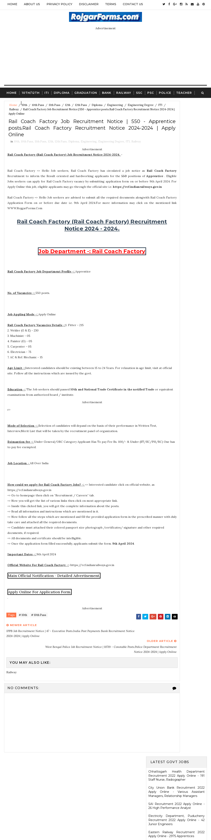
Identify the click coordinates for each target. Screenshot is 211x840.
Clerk (28, 102)
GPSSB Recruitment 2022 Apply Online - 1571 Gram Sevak (176, 203)
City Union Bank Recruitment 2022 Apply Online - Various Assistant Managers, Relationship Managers (176, 136)
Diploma (61, 91)
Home (12, 4)
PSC (150, 91)
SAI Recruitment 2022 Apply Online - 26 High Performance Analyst (176, 150)
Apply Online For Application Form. (40, 618)
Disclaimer (88, 4)
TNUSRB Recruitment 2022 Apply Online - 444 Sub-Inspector (176, 308)
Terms (110, 4)
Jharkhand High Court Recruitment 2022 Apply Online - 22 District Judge (176, 227)
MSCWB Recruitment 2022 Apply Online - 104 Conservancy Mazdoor (176, 191)
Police (165, 91)
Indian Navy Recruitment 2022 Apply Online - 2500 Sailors (176, 271)
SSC (139, 91)
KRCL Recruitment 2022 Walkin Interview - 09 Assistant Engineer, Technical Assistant (176, 338)
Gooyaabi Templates (136, 826)
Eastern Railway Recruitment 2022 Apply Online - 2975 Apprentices (176, 179)
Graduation (85, 91)
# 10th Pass (38, 642)
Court (13, 102)
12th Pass (61, 156)
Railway (123, 91)
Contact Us (133, 4)
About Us (32, 4)
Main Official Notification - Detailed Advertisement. (55, 601)
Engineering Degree (22, 109)
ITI (47, 91)
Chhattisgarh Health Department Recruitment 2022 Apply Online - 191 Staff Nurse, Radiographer (176, 120)
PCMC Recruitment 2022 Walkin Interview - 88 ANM (176, 368)
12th (50, 156)
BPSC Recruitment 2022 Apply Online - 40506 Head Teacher (176, 239)
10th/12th (31, 91)
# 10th (23, 642)
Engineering (89, 156)
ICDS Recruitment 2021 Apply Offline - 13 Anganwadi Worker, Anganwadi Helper (176, 659)
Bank (106, 91)
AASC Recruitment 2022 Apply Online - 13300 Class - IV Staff (176, 284)
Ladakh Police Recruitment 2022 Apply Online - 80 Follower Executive (176, 380)
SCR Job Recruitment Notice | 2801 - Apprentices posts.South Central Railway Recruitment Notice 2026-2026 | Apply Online (176, 471)
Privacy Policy (59, 4)
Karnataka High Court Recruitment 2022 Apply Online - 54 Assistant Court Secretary (176, 322)
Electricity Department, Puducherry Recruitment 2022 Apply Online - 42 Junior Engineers (176, 164)
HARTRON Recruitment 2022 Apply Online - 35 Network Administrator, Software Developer (176, 354)
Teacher (184, 91)
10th (16, 156)
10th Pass (27, 156)
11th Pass (40, 156)
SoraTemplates (87, 826)
